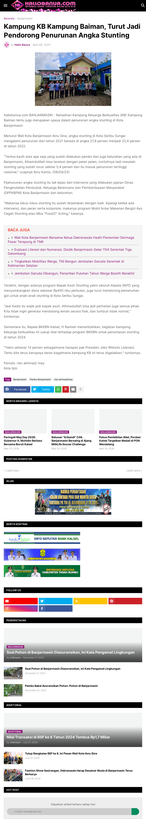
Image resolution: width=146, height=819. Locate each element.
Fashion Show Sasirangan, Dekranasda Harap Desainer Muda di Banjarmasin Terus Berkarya (79, 772)
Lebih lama (133, 470)
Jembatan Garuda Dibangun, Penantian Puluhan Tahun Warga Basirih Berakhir (74, 273)
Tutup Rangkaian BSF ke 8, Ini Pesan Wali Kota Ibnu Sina (61, 753)
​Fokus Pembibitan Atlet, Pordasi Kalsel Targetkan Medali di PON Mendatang (120, 441)
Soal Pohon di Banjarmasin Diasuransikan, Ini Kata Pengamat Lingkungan (72, 668)
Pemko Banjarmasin (40, 379)
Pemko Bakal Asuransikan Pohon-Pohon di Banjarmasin (61, 685)
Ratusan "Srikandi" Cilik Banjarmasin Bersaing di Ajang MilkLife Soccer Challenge (71, 441)
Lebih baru (12, 470)
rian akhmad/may (63, 379)
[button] (5, 5)
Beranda (9, 18)
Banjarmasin (24, 18)
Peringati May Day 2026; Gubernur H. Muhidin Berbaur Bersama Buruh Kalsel (23, 441)
